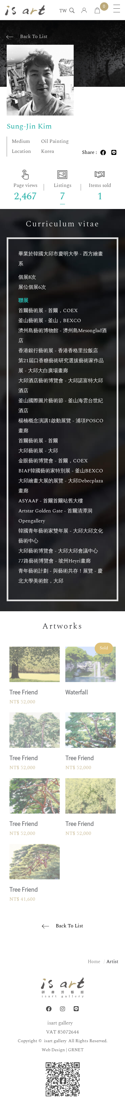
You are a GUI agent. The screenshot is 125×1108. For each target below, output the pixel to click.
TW (63, 11)
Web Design (53, 1050)
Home (94, 961)
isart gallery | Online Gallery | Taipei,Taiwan (25, 10)
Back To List (33, 36)
